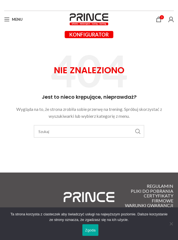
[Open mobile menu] (13, 19)
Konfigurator (89, 35)
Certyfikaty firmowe (158, 198)
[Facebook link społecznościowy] (86, 5)
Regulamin (160, 186)
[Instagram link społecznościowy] (92, 5)
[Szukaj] (89, 131)
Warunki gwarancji (149, 205)
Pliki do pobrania (152, 191)
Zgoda (90, 230)
